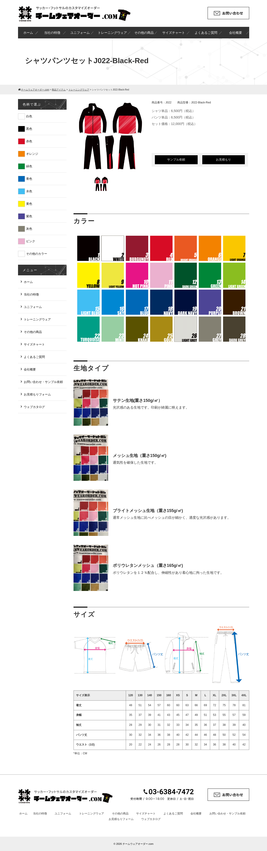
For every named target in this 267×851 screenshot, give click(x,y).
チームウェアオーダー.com (138, 843)
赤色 (29, 141)
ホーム (28, 32)
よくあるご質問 (206, 32)
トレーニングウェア (112, 32)
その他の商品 (144, 32)
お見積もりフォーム (37, 394)
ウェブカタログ (34, 407)
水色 (29, 191)
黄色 (29, 203)
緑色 (29, 166)
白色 (29, 116)
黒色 (29, 128)
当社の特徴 (52, 32)
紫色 (29, 216)
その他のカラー (36, 253)
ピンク (30, 241)
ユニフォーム (80, 32)
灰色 (29, 228)
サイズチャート (173, 32)
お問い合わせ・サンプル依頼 (43, 382)
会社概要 (235, 32)
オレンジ (32, 153)
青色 (29, 178)
